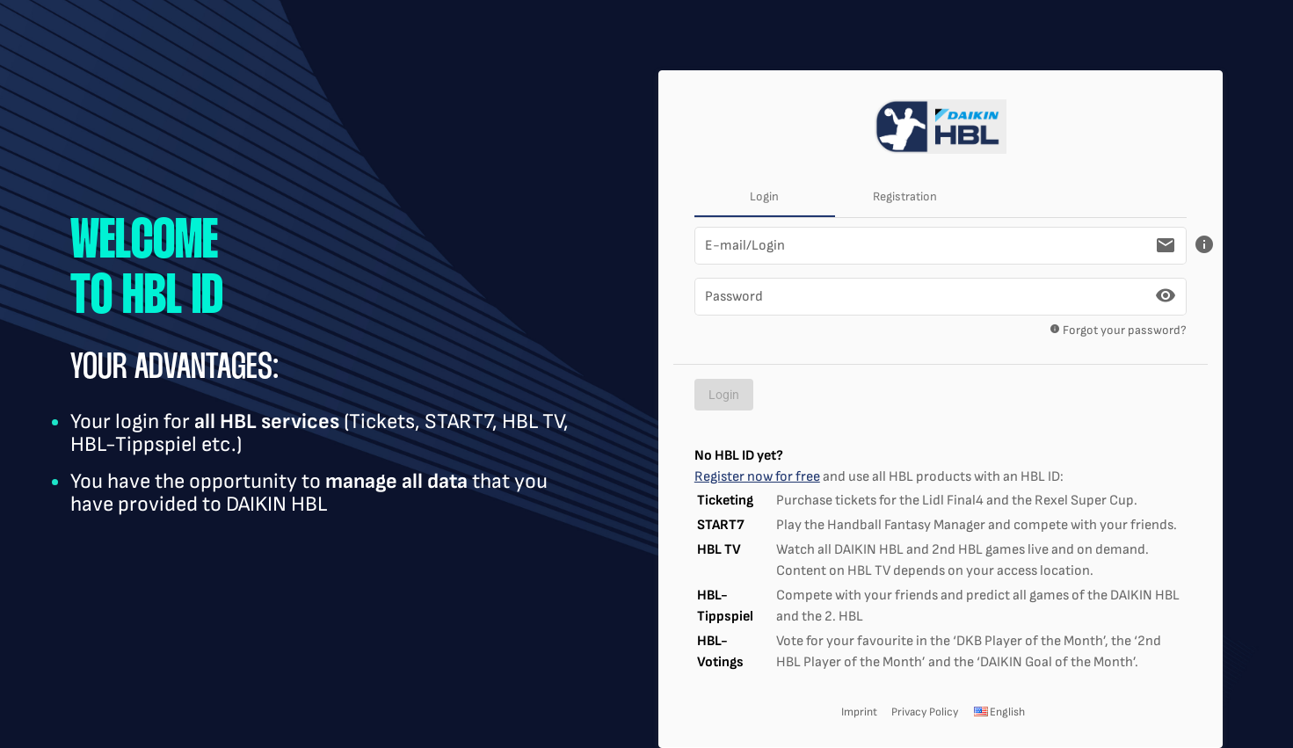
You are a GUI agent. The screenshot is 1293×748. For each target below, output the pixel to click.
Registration (905, 196)
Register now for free (757, 476)
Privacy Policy (924, 712)
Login (764, 196)
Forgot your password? (1113, 334)
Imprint (859, 712)
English (998, 712)
